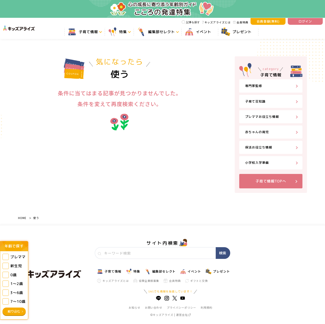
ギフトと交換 (196, 281)
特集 (133, 271)
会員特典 (240, 22)
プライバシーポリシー (181, 307)
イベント (190, 271)
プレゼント (218, 271)
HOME (22, 218)
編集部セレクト (160, 271)
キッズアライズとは (216, 22)
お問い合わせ (153, 307)
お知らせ (134, 307)
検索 (222, 253)
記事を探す (191, 22)
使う (36, 218)
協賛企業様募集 (146, 281)
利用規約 (206, 307)
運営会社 (183, 315)
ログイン (305, 21)
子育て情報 (109, 271)
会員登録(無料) (268, 21)
